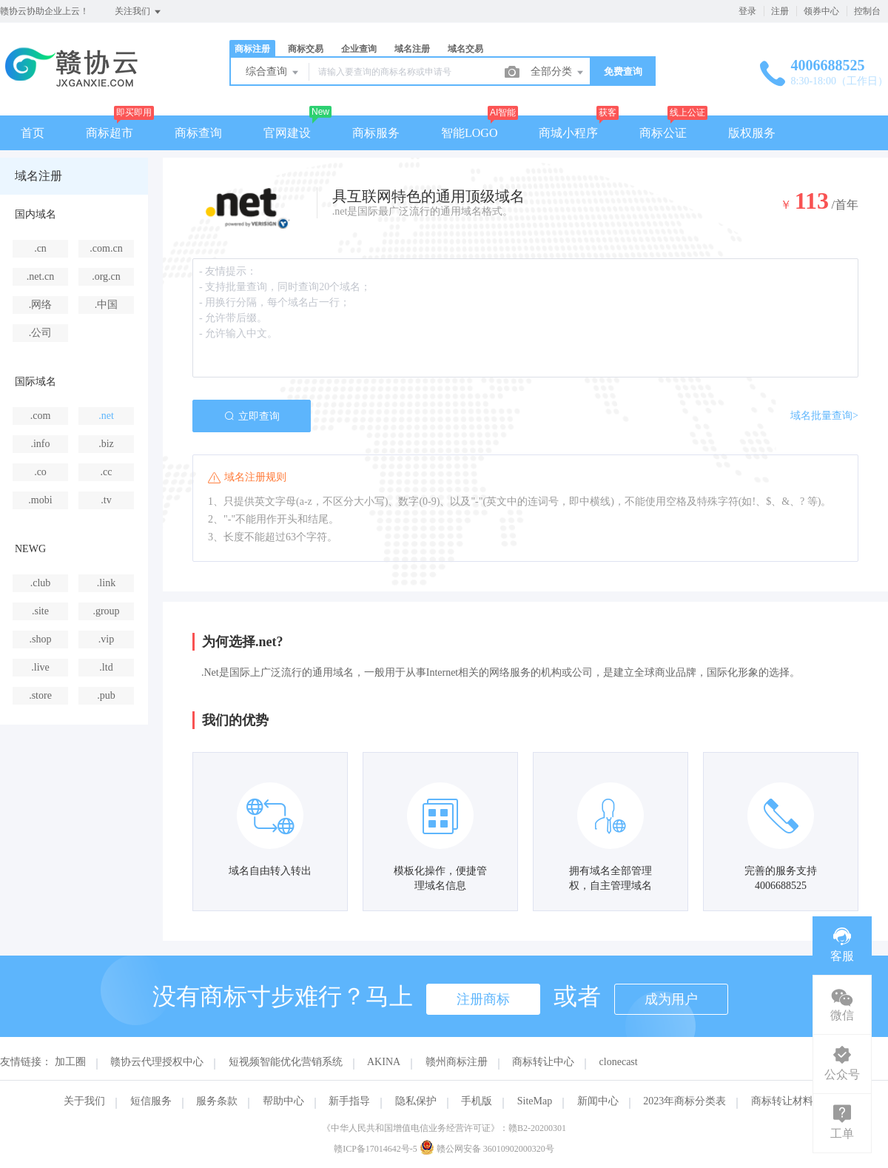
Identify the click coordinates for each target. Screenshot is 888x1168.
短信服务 (151, 1101)
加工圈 (70, 1061)
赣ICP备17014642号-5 (375, 1149)
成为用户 (671, 999)
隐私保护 (416, 1101)
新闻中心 (598, 1101)
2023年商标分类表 (684, 1101)
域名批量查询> (824, 415)
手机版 (476, 1101)
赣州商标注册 (457, 1061)
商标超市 (109, 133)
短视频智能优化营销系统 (286, 1061)
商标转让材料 (782, 1101)
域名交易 (465, 49)
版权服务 (752, 133)
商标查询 (198, 133)
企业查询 (359, 49)
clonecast (618, 1061)
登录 (747, 11)
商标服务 (376, 133)
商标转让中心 (543, 1061)
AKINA (383, 1061)
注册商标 (483, 999)
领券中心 (821, 11)
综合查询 (273, 72)
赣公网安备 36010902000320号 (487, 1149)
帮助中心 (283, 1101)
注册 (780, 11)
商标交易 (305, 49)
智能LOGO (469, 133)
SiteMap (534, 1101)
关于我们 (84, 1101)
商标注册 (252, 49)
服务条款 (217, 1101)
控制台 (867, 11)
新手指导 (349, 1101)
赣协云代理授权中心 (157, 1061)
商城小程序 (568, 133)
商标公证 (663, 133)
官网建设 (287, 133)
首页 (32, 133)
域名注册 (412, 49)
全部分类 (558, 72)
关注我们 (139, 12)
